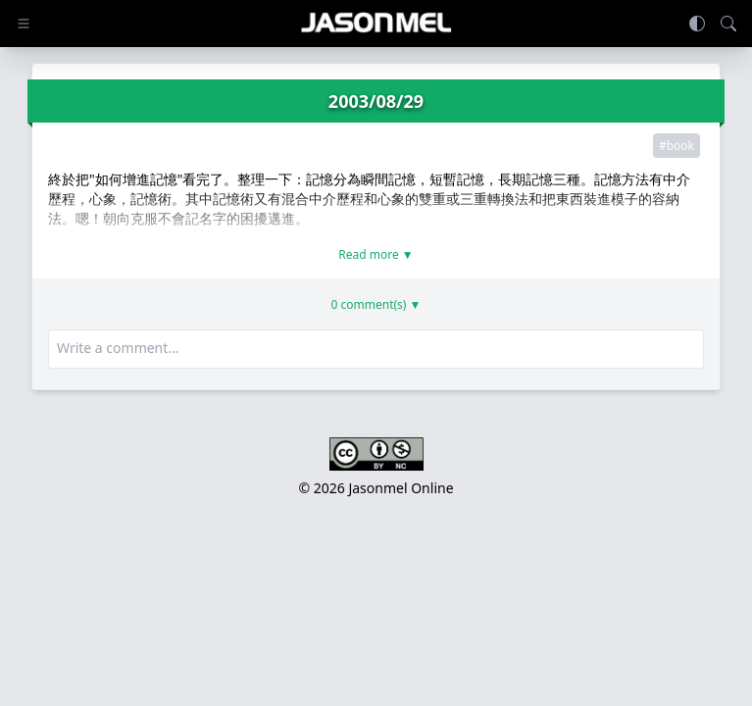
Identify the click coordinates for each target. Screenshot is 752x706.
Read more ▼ (375, 255)
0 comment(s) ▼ (376, 305)
